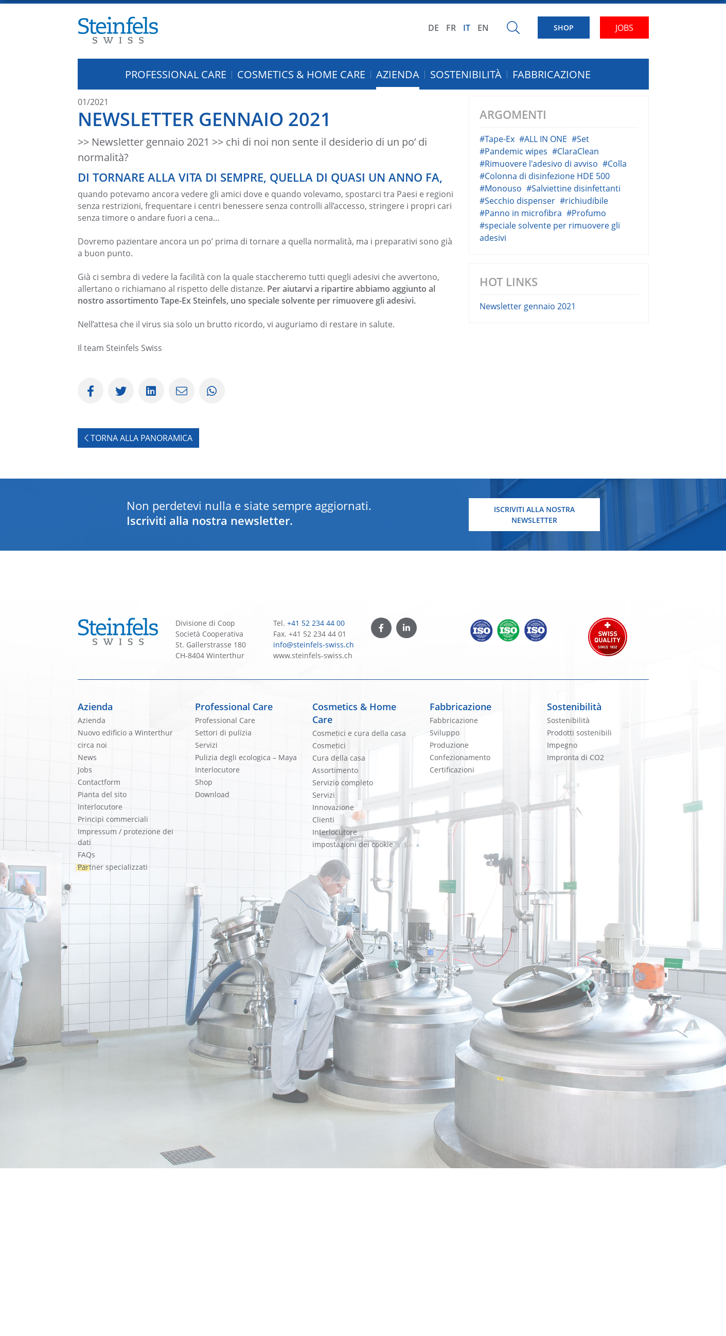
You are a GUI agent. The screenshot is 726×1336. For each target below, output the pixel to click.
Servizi (206, 913)
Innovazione (333, 975)
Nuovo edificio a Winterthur (125, 900)
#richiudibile (584, 368)
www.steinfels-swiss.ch (312, 823)
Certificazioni (452, 937)
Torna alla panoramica (138, 605)
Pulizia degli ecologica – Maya (246, 925)
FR (451, 27)
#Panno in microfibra (521, 380)
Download (212, 962)
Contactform (99, 950)
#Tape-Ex (497, 306)
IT (466, 27)
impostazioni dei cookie (352, 1012)
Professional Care (234, 874)
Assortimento (335, 938)
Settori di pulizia (223, 900)
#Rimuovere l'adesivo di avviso (539, 331)
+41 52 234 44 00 (316, 791)
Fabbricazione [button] (551, 74)
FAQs (86, 1022)
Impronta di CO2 (575, 925)
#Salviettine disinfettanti (573, 356)
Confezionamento (460, 925)
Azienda (95, 874)
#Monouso (501, 356)
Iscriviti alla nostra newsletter (534, 682)
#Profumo (586, 380)
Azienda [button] (397, 74)
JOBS (624, 27)
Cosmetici (329, 913)
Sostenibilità (574, 874)
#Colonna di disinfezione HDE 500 (545, 343)
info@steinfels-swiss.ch (313, 812)
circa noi (92, 913)
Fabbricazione (460, 874)
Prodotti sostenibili (579, 900)
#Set (580, 306)
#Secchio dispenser (517, 368)
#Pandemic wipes (513, 319)
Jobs (85, 937)
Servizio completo (342, 950)
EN (483, 27)
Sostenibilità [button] (466, 74)
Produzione (449, 913)
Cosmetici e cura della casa (359, 901)
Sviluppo (444, 900)
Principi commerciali (113, 987)
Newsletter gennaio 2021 (528, 474)
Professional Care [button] (175, 74)
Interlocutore (100, 974)
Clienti (323, 987)
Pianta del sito (102, 962)
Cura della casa (338, 925)
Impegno (562, 913)
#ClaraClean (575, 319)
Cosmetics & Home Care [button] (301, 74)
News (87, 925)
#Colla (615, 331)
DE (433, 27)
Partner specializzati (113, 1035)
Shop (204, 950)
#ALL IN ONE (543, 306)
